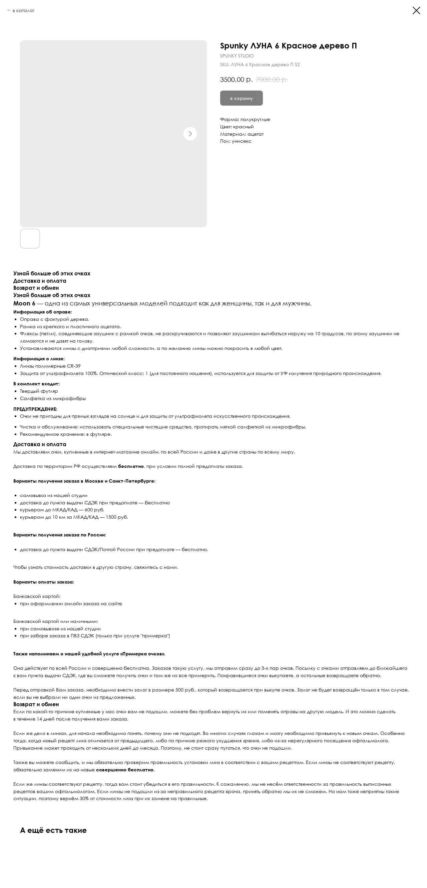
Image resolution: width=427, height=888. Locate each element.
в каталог (23, 10)
